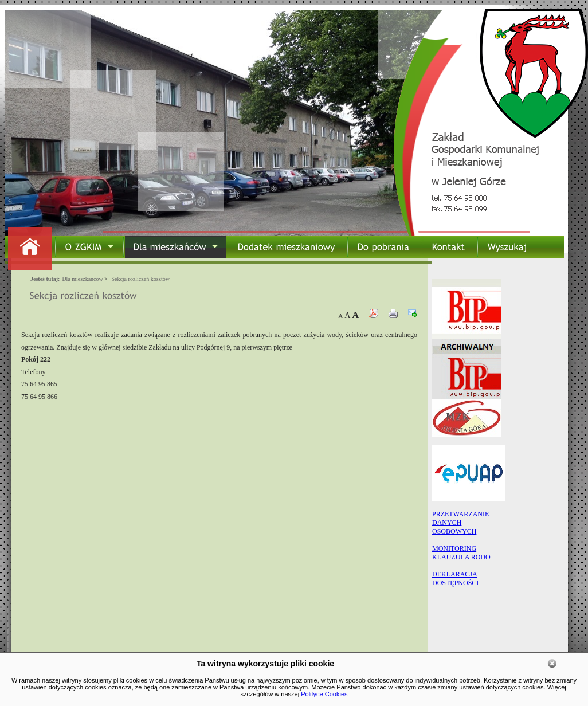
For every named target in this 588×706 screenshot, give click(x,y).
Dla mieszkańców (82, 279)
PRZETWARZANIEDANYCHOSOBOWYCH (460, 522)
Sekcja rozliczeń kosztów (140, 279)
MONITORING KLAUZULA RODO (461, 552)
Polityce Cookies (324, 694)
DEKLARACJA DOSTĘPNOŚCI (455, 578)
